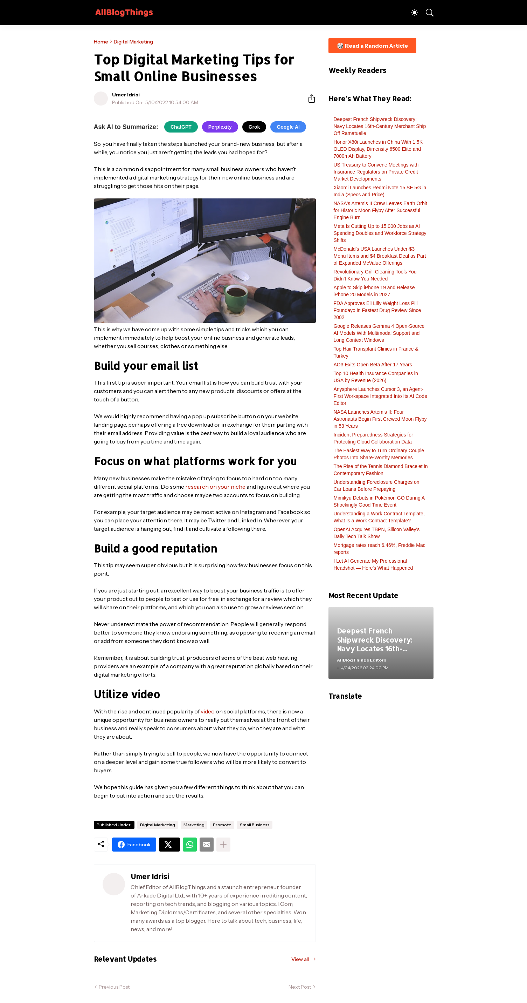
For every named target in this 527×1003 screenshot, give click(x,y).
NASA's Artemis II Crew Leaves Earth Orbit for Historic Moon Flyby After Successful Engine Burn (380, 210)
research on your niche (215, 486)
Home (101, 42)
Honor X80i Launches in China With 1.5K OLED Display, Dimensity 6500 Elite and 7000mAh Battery (378, 149)
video (208, 711)
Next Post (300, 987)
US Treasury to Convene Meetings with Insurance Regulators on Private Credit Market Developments (376, 172)
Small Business (255, 824)
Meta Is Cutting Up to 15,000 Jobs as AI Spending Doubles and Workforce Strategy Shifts (380, 233)
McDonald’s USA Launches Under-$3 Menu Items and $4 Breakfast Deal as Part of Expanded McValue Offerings (380, 256)
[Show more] (223, 845)
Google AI (288, 127)
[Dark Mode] (411, 13)
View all (300, 959)
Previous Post (114, 987)
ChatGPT (181, 127)
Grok (254, 127)
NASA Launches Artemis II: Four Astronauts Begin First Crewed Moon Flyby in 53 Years (380, 419)
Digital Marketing (133, 42)
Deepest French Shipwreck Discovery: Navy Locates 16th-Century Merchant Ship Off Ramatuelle (380, 126)
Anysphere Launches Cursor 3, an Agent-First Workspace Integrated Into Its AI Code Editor (380, 396)
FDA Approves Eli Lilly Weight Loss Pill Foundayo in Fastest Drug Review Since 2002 (377, 310)
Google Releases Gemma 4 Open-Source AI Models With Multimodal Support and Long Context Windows (379, 333)
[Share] (309, 99)
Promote (222, 824)
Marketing (193, 824)
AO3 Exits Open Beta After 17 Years (373, 364)
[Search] (426, 13)
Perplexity (220, 127)
